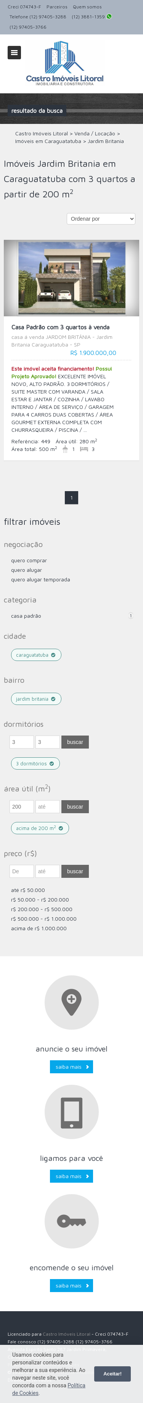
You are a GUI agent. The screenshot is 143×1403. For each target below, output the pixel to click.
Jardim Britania (36, 699)
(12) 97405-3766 (28, 27)
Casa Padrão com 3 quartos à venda (71, 336)
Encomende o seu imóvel (72, 1267)
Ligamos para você (71, 1158)
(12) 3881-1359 (92, 17)
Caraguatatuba (36, 655)
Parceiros (57, 7)
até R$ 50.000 (28, 890)
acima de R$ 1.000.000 (39, 928)
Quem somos (87, 7)
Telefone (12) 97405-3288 (38, 17)
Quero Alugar (26, 569)
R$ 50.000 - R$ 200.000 (40, 899)
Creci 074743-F (24, 7)
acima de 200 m (40, 828)
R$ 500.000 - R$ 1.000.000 (44, 918)
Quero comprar (29, 560)
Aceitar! (112, 1374)
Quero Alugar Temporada (40, 579)
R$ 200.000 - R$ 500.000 (41, 909)
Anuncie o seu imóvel (71, 1048)
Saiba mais (69, 1066)
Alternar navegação (14, 52)
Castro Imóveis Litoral (66, 1334)
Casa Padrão (26, 615)
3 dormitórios (35, 763)
